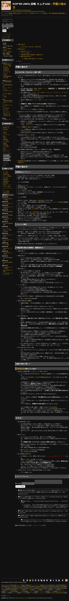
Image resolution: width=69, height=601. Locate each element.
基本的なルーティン (26, 51)
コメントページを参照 (39, 525)
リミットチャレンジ (7, 188)
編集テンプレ (7, 119)
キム (28, 456)
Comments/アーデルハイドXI (8, 273)
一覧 (49, 13)
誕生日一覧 (7, 114)
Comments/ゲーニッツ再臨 (8, 268)
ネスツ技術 (6, 141)
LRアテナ (36, 90)
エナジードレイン (7, 153)
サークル (5, 162)
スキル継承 (6, 146)
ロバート (58, 100)
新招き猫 (6, 68)
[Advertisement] (42, 30)
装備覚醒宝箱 (7, 76)
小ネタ (6, 109)
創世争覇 (5, 183)
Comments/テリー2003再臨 (8, 207)
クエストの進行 (25, 53)
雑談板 (5, 44)
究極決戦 (5, 179)
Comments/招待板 (8, 215)
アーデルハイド (42, 592)
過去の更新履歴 (57, 585)
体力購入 (6, 70)
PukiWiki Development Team (20, 598)
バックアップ (25, 13)
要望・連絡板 (6, 54)
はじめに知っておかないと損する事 (31, 46)
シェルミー (46, 100)
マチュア (52, 100)
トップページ (6, 34)
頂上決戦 (5, 172)
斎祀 (23, 368)
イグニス (33, 92)
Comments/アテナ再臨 (8, 235)
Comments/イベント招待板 (8, 219)
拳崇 (40, 100)
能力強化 (5, 129)
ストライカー (6, 134)
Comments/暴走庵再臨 (8, 224)
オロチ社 (23, 592)
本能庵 (19, 368)
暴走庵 (25, 132)
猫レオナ (38, 345)
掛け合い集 (7, 115)
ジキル (8, 595)
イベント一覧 (6, 36)
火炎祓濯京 (65, 343)
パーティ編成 (7, 66)
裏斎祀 (40, 88)
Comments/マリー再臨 (8, 240)
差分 (18, 13)
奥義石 (5, 138)
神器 (4, 136)
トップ (4, 13)
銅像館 (5, 143)
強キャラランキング (26, 109)
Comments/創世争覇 (8, 263)
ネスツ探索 (6, 191)
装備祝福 (5, 145)
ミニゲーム (6, 163)
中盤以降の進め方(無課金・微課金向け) (32, 54)
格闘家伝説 (6, 181)
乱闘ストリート (7, 184)
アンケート (7, 111)
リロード (38, 13)
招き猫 (6, 67)
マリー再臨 (6, 244)
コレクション (6, 151)
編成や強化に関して (26, 56)
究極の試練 (6, 174)
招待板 (5, 50)
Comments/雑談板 (8, 211)
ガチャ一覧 (6, 37)
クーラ (35, 153)
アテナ (36, 100)
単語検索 (55, 13)
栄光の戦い (6, 178)
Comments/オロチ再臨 (8, 270)
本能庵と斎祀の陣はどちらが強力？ (34, 58)
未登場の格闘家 (8, 100)
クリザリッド (57, 92)
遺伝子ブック (6, 150)
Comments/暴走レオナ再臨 (8, 199)
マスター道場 (6, 186)
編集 (10, 13)
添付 (32, 13)
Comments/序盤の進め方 (56, 592)
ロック (45, 88)
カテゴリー (7, 112)
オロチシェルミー (31, 124)
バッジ (5, 131)
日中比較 (6, 108)
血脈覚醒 (5, 139)
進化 (5, 96)
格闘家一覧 (6, 127)
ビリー (20, 127)
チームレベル (6, 126)
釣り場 (6, 77)
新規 (45, 13)
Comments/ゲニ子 (8, 203)
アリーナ (5, 171)
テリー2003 (41, 92)
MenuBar (46, 585)
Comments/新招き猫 (8, 258)
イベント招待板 (7, 51)
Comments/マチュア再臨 (8, 253)
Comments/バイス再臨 (8, 248)
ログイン (8, 15)
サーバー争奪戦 (7, 176)
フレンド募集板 (7, 48)
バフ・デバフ (7, 87)
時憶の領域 (6, 193)
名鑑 (5, 75)
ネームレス (49, 92)
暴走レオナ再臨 (7, 230)
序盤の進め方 (7, 64)
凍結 (14, 13)
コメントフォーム (26, 63)
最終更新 (61, 13)
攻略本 (5, 133)
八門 (5, 89)
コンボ (6, 73)
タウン (5, 165)
